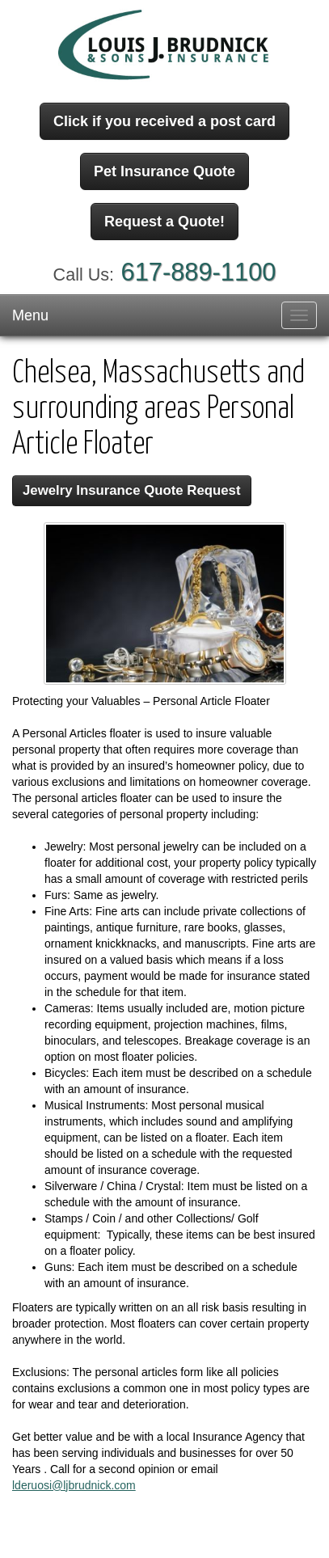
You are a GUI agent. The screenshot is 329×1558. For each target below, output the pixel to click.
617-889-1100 (198, 272)
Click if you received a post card (164, 121)
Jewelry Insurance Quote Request (132, 490)
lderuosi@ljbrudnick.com (74, 1485)
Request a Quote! (164, 221)
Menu (30, 315)
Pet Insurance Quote (164, 171)
